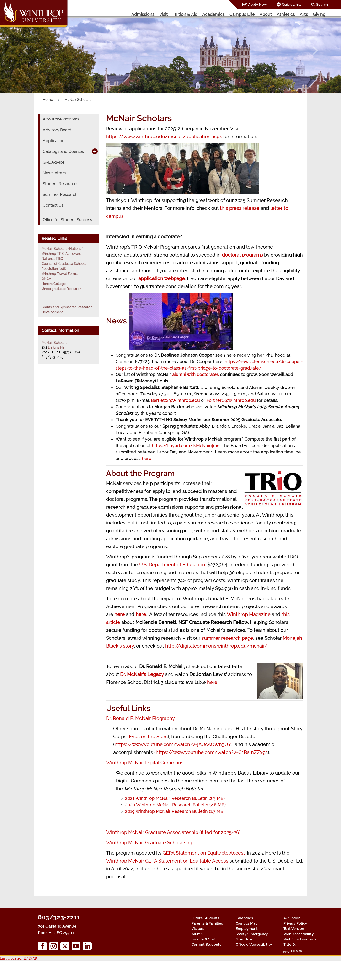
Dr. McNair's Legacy (142, 674)
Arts (304, 14)
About (266, 14)
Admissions (143, 14)
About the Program (61, 119)
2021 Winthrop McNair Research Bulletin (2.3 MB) (175, 798)
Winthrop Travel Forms (60, 274)
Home (48, 100)
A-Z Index (291, 918)
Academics (213, 14)
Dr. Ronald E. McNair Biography (140, 718)
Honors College (54, 284)
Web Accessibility (298, 934)
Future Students (205, 918)
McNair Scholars (54, 342)
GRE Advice (53, 162)
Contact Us (53, 205)
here (146, 458)
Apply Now (257, 4)
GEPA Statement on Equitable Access (205, 853)
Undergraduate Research (61, 289)
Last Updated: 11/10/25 (19, 958)
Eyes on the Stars (148, 736)
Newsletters (54, 172)
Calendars (244, 918)
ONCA (46, 279)
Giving (319, 14)
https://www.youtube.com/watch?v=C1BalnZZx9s (212, 752)
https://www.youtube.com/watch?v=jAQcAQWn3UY (173, 744)
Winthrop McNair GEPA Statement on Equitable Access (167, 861)
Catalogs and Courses (63, 151)
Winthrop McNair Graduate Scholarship (149, 843)
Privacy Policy (295, 923)
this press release (239, 208)
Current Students (206, 944)
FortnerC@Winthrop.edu (231, 400)
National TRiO (52, 259)
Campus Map (246, 923)
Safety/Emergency (252, 934)
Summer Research (60, 194)
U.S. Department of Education (172, 565)
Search (322, 4)
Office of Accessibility (254, 944)
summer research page (227, 638)
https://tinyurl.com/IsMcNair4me (186, 445)
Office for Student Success (67, 219)
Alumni (198, 934)
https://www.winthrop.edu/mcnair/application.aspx (164, 136)
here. (212, 682)
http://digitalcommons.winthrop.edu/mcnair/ (216, 646)
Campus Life (242, 14)
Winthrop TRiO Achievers (61, 254)
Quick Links (291, 4)
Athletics (286, 14)
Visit (163, 14)
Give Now (244, 939)
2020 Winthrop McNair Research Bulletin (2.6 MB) (175, 804)
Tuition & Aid (185, 14)
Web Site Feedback (299, 939)
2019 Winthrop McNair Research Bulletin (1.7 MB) (174, 811)
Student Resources (60, 183)
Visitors (198, 929)
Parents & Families (207, 923)
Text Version (293, 929)
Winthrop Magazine (249, 614)
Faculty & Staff (204, 939)
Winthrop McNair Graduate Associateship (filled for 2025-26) (173, 832)
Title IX (289, 944)
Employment (247, 929)
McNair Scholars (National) (62, 249)
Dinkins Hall (57, 347)
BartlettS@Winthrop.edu (175, 400)
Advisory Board (57, 129)
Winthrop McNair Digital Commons (144, 762)
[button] (25, 51)
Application (53, 140)
